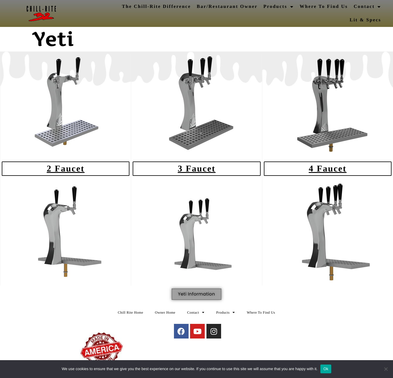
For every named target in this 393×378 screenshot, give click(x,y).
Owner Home (165, 312)
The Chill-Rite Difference (156, 6)
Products (279, 6)
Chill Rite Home (130, 312)
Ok (325, 369)
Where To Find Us (324, 6)
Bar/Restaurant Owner (227, 6)
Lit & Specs (365, 20)
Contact (367, 6)
